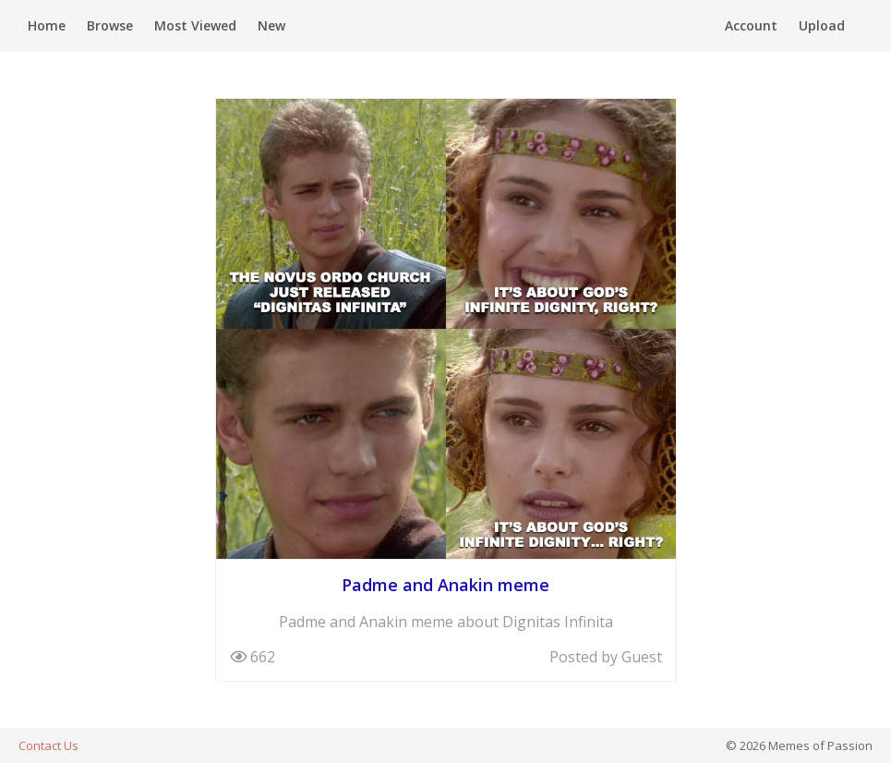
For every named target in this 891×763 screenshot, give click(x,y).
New (271, 25)
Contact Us (48, 745)
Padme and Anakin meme (445, 585)
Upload (822, 25)
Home (47, 25)
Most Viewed (195, 25)
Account (751, 25)
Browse (110, 25)
